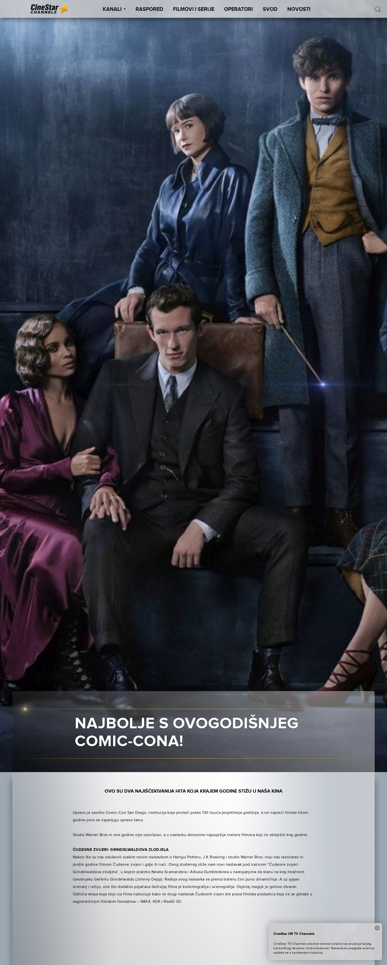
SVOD (270, 9)
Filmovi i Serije (193, 9)
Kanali (114, 9)
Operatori (238, 9)
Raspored (149, 9)
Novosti (298, 9)
